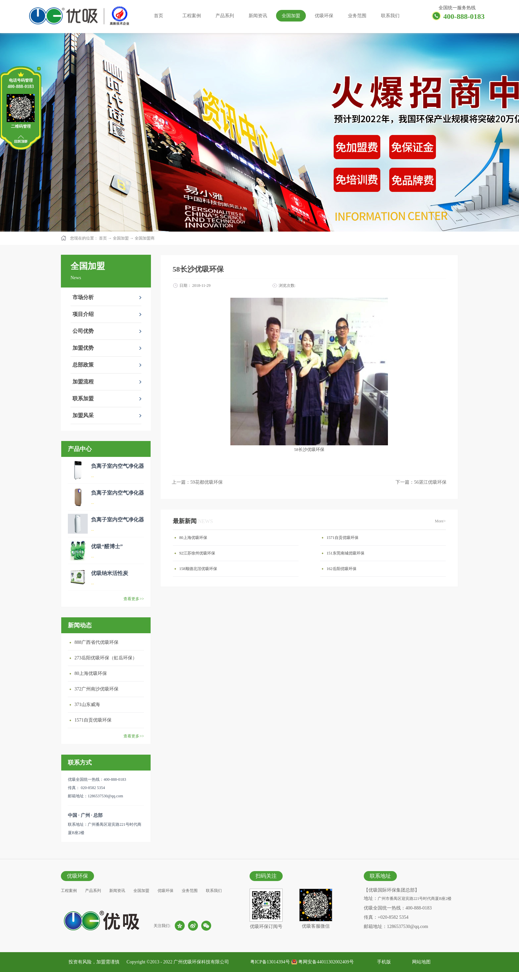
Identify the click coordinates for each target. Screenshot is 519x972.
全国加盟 (121, 238)
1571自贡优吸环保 (93, 720)
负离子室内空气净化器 (117, 466)
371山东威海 (87, 704)
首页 (158, 15)
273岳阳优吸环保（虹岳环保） (105, 657)
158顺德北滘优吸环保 (198, 568)
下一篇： (421, 482)
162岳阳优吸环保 (341, 568)
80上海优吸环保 (90, 673)
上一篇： (197, 482)
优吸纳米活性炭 (109, 573)
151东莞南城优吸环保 (345, 553)
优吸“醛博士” (107, 546)
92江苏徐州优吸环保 (197, 553)
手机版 (383, 961)
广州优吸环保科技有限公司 (201, 961)
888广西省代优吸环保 (96, 642)
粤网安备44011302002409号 (326, 961)
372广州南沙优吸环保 (96, 688)
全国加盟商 (145, 238)
